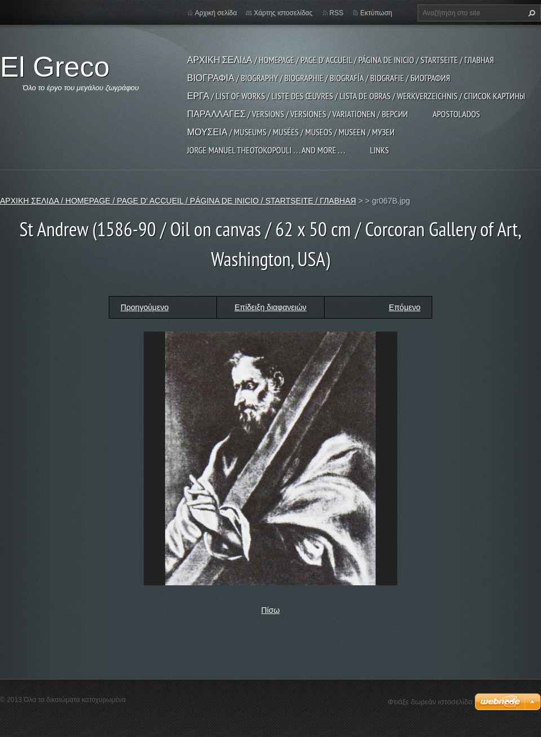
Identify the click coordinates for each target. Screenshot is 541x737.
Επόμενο (404, 307)
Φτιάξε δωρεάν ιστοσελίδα (430, 702)
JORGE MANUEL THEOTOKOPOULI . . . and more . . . (266, 150)
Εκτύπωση (376, 13)
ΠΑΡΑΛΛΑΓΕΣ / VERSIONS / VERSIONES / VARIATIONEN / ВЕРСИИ (297, 114)
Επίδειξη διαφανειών (270, 307)
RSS (337, 13)
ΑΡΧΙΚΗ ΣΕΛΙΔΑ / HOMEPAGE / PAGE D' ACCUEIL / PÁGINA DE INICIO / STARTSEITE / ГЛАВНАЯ (340, 59)
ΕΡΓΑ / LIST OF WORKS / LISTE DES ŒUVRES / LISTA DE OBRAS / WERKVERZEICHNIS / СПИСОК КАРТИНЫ (356, 95)
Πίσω (270, 610)
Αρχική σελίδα (216, 13)
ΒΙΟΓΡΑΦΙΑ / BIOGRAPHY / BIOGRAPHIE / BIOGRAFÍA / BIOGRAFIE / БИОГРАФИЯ (318, 77)
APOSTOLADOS (456, 114)
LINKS (379, 150)
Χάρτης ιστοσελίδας (283, 13)
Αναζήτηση (530, 13)
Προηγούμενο (144, 307)
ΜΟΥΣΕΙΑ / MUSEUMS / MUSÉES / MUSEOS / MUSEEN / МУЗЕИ (290, 132)
